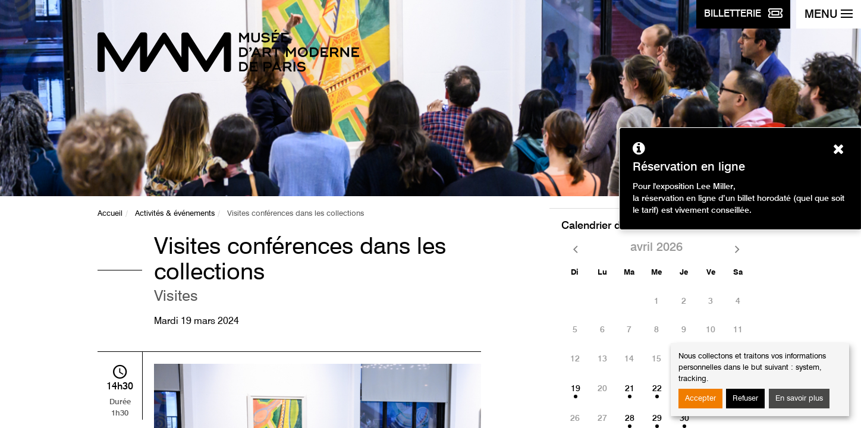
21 (629, 389)
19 (575, 389)
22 (657, 389)
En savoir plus (799, 398)
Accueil (110, 214)
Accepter (700, 398)
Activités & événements (175, 214)
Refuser (745, 398)
